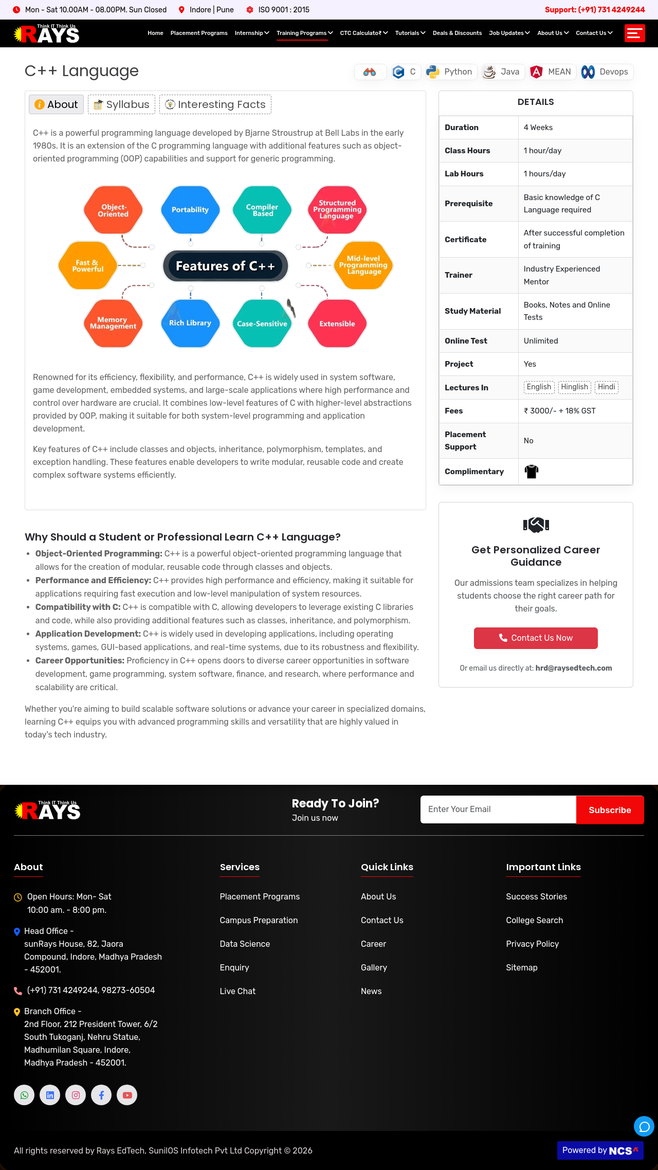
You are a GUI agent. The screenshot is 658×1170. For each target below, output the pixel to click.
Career (373, 944)
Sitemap (522, 968)
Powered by (588, 1150)
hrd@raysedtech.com (574, 668)
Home (155, 33)
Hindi (606, 387)
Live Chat (238, 991)
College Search (534, 920)
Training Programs (305, 33)
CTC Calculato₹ (364, 33)
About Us (553, 33)
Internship (252, 33)
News (371, 991)
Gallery (374, 968)
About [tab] (56, 104)
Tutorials (410, 33)
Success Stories (537, 897)
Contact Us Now (536, 638)
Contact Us (594, 33)
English (539, 387)
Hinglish (575, 387)
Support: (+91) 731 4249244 (595, 10)
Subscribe (610, 809)
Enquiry (234, 968)
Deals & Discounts (457, 33)
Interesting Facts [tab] (215, 104)
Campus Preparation (259, 920)
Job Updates (510, 33)
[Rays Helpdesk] (644, 1126)
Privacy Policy (532, 944)
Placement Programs (199, 33)
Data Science (245, 944)
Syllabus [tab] (122, 104)
